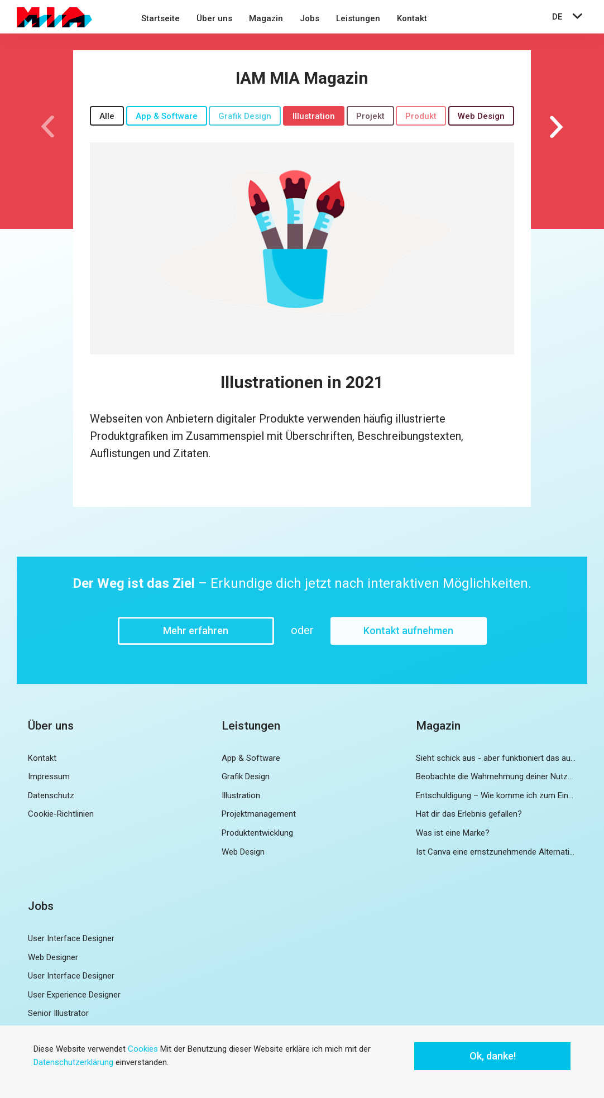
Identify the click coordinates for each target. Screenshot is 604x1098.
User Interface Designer (71, 938)
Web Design (481, 116)
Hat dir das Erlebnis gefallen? (469, 814)
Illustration (314, 116)
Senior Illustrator (58, 1013)
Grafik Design (244, 116)
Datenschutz (51, 795)
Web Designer (53, 957)
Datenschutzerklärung (73, 1062)
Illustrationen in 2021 (302, 382)
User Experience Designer (74, 995)
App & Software (167, 116)
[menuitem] (160, 19)
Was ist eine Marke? (453, 833)
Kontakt (412, 18)
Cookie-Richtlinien (61, 814)
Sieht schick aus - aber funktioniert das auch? (496, 758)
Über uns (214, 18)
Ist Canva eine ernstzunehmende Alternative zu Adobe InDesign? (496, 852)
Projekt (370, 116)
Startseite (160, 18)
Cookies (143, 1049)
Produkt (421, 116)
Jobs (309, 18)
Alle (106, 116)
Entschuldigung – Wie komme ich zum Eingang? (496, 795)
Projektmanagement (259, 814)
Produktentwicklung (257, 833)
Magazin (266, 18)
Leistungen (358, 18)
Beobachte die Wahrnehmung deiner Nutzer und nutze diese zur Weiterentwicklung (496, 776)
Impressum (49, 776)
